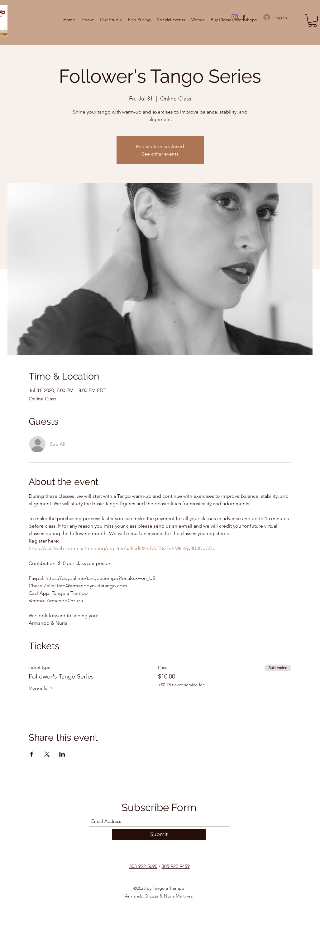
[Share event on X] (47, 754)
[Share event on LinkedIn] (62, 754)
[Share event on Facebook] (32, 754)
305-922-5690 (143, 866)
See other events (160, 154)
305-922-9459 (176, 866)
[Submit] (159, 834)
